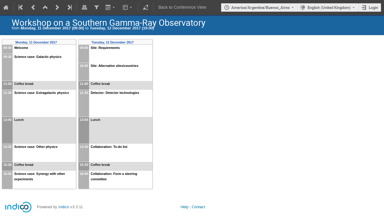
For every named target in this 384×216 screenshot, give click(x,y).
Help (184, 206)
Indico (63, 206)
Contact (198, 206)
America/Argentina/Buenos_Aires (260, 7)
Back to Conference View (182, 7)
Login (373, 7)
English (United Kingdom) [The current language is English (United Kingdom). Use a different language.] (329, 7)
